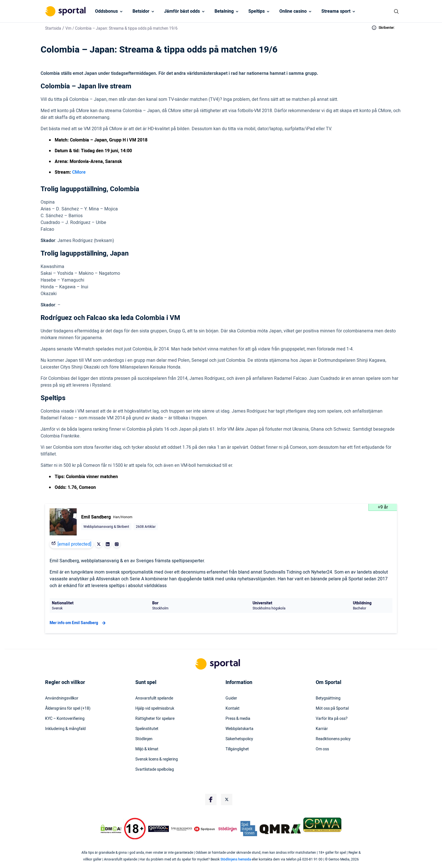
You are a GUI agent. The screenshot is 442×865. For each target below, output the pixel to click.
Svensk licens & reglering (156, 759)
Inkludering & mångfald (65, 729)
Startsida (53, 28)
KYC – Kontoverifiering (65, 719)
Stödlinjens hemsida (235, 859)
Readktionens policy (333, 739)
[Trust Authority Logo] (158, 829)
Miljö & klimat (146, 749)
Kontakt (233, 708)
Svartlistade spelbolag (154, 769)
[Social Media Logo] (210, 799)
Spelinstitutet (146, 729)
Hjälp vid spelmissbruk (154, 708)
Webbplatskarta (239, 729)
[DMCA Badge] (111, 829)
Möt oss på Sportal (332, 708)
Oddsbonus (106, 11)
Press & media (238, 719)
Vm (68, 28)
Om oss (322, 749)
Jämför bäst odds (182, 11)
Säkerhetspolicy (239, 739)
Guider (231, 698)
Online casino (293, 11)
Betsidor (140, 11)
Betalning (224, 11)
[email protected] (74, 544)
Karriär (322, 729)
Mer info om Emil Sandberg (78, 623)
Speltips (256, 11)
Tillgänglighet (237, 749)
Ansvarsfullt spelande (154, 698)
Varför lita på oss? (332, 719)
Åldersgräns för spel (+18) (67, 708)
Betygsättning (328, 698)
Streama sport (335, 11)
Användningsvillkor (61, 698)
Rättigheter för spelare (154, 719)
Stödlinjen (144, 739)
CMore (79, 172)
